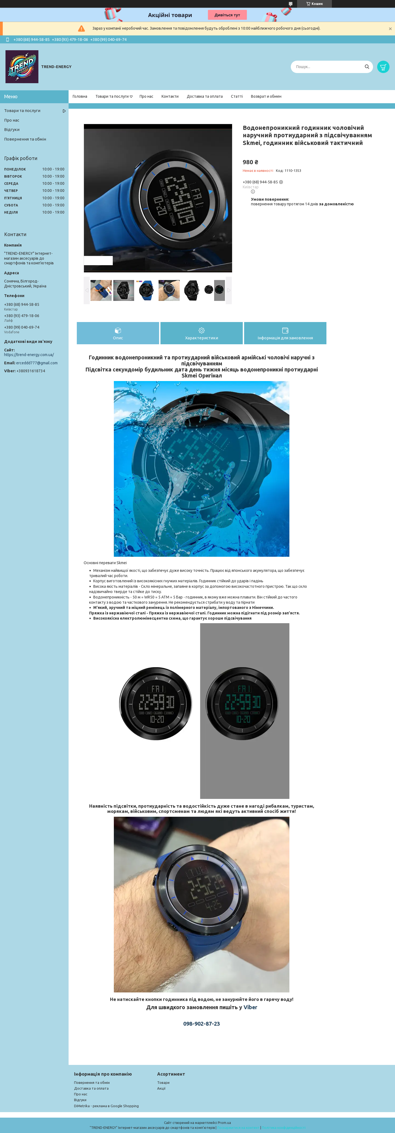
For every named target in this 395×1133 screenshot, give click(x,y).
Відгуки (11, 129)
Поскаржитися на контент (238, 1127)
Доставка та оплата (205, 96)
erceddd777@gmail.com (37, 363)
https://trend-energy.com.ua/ (29, 355)
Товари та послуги (112, 96)
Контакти (170, 96)
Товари (163, 1082)
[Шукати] (367, 67)
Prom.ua (224, 1122)
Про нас (146, 96)
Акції (161, 1088)
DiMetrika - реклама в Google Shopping (106, 1106)
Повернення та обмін (25, 139)
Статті (237, 96)
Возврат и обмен (266, 96)
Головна (80, 96)
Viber (250, 1007)
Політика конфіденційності (284, 1127)
